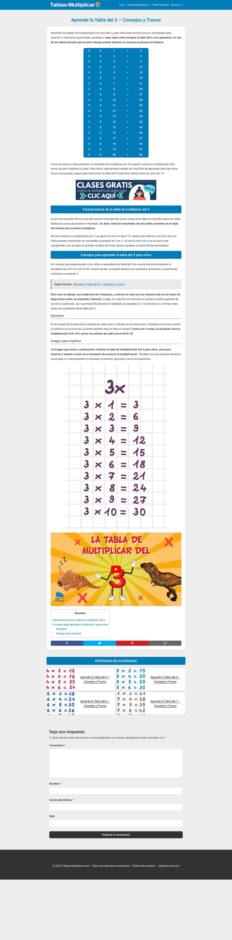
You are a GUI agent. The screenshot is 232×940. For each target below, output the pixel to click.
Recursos (176, 5)
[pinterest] (132, 643)
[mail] (165, 643)
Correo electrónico (61, 800)
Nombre (55, 783)
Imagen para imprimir (68, 633)
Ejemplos (61, 628)
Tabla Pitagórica (160, 5)
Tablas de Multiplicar (137, 5)
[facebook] (67, 643)
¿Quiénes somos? (169, 865)
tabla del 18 (157, 173)
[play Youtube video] (116, 569)
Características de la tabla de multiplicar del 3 (79, 620)
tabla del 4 (142, 240)
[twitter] (99, 643)
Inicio (122, 5)
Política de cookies (143, 865)
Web (52, 816)
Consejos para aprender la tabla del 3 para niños (80, 624)
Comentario (57, 745)
